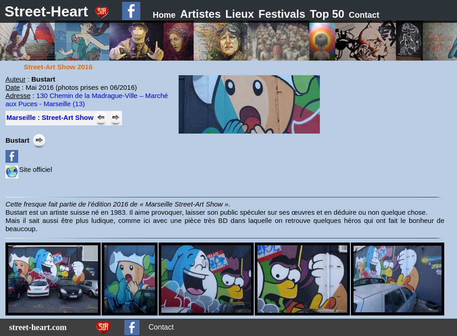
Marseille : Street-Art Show (49, 117)
